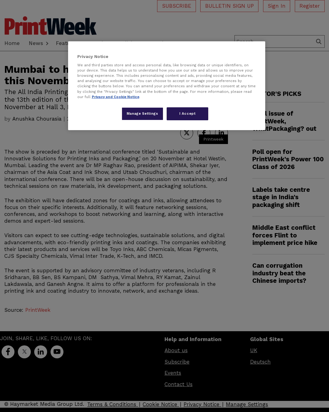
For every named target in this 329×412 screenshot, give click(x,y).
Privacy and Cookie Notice (115, 97)
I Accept (187, 113)
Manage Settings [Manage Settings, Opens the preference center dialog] (142, 113)
